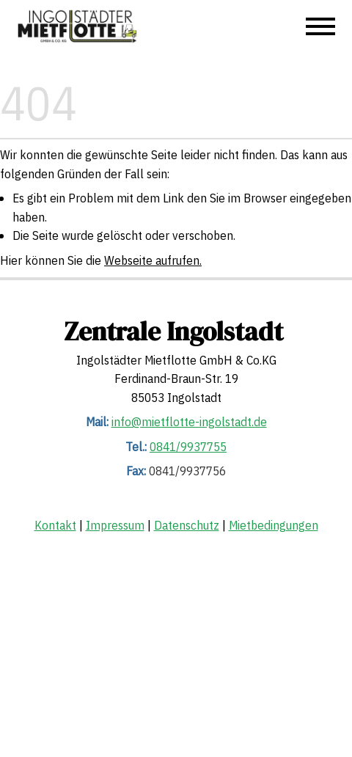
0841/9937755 (188, 447)
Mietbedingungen (273, 525)
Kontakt (55, 525)
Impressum (115, 525)
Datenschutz (186, 525)
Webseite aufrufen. (153, 260)
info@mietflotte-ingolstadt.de (189, 422)
